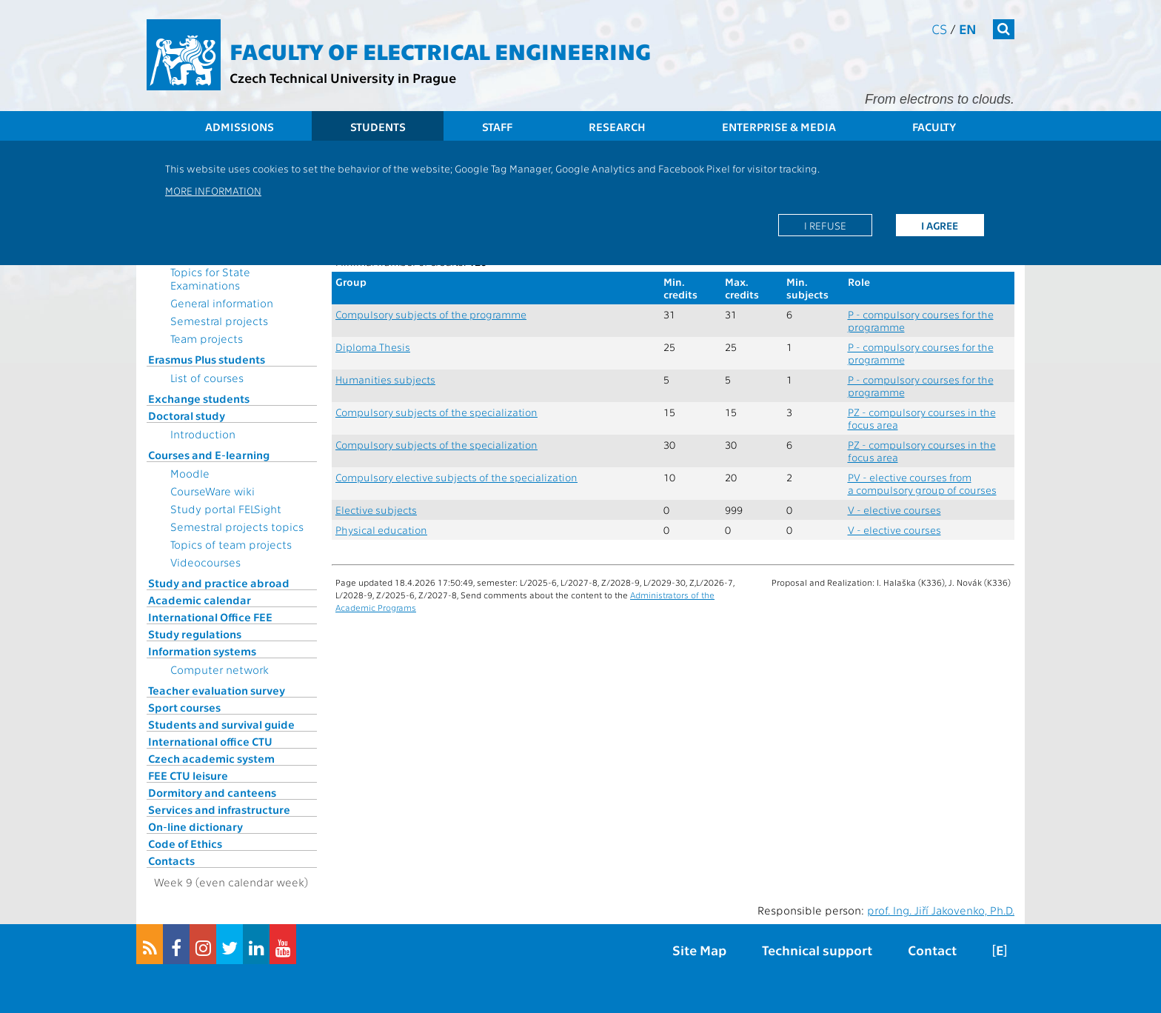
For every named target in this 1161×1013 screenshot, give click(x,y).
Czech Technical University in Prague (343, 77)
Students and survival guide (221, 724)
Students (378, 126)
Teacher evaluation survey (216, 690)
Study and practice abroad (219, 582)
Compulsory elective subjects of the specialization (456, 477)
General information (221, 303)
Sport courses (184, 707)
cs (939, 28)
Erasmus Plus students (206, 359)
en (968, 28)
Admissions (239, 126)
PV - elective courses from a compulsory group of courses (922, 483)
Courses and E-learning (209, 454)
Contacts (171, 860)
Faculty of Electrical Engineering (440, 50)
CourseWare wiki (212, 491)
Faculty (934, 126)
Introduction (202, 434)
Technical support (817, 949)
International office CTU (210, 741)
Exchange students (199, 398)
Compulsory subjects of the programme (430, 314)
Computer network (219, 669)
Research (617, 126)
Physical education (381, 530)
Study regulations (194, 634)
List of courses (207, 377)
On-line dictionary (195, 826)
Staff (497, 126)
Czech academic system (211, 758)
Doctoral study (186, 415)
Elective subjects (376, 510)
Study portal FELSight (225, 508)
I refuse (825, 225)
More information (213, 190)
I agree (939, 225)
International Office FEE (210, 616)
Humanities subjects (385, 379)
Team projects (206, 338)
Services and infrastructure (219, 809)
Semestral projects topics (237, 526)
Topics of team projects (231, 544)
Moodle (190, 473)
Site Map (699, 949)
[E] (999, 949)
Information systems (202, 651)
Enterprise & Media (779, 126)
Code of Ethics (185, 843)
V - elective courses (894, 510)
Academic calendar (199, 599)
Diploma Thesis (372, 347)
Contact (932, 949)
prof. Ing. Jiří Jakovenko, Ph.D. (940, 910)
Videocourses (205, 562)
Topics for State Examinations (210, 278)
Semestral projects (219, 320)
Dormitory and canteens (212, 792)
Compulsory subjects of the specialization (436, 412)
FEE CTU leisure (188, 775)
